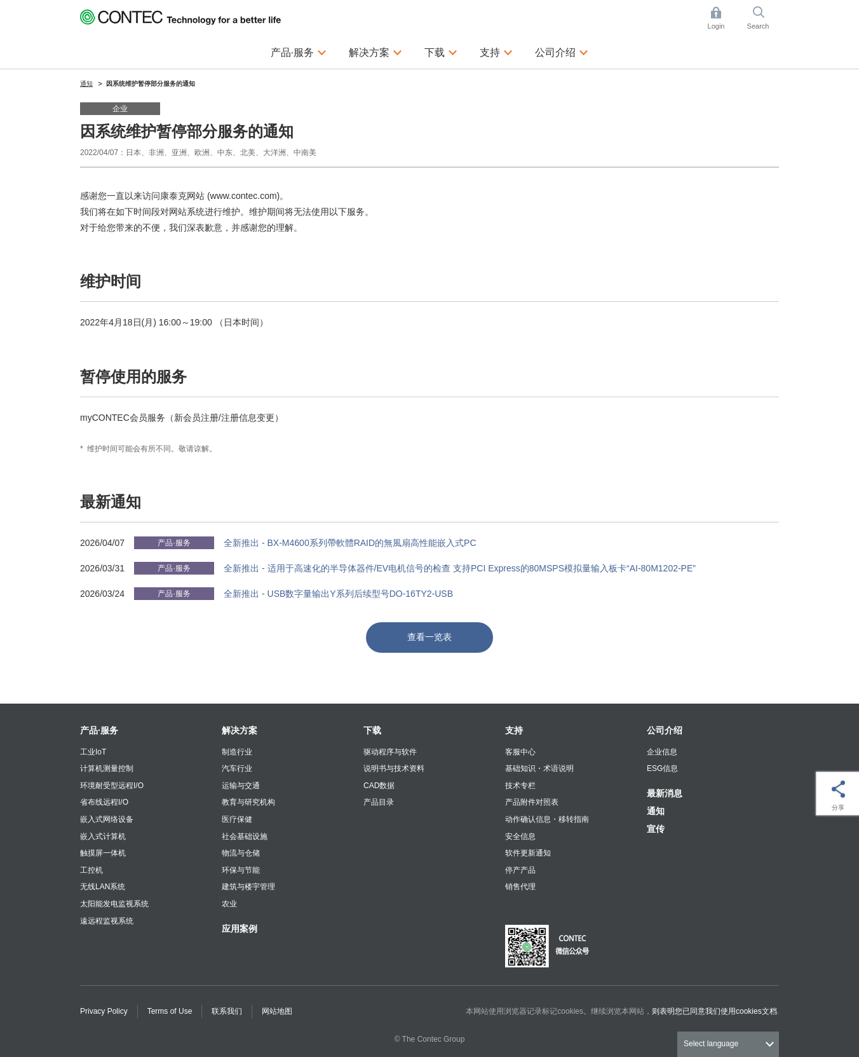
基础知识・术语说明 (539, 768)
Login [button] (722, 18)
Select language (711, 1043)
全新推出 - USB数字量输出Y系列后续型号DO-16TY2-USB (338, 594)
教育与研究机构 (248, 802)
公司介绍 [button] (561, 51)
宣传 (656, 829)
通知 (656, 811)
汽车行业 (237, 768)
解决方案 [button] (375, 51)
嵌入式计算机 (103, 836)
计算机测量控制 (106, 768)
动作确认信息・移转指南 (547, 819)
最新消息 (664, 793)
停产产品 (520, 870)
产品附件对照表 (531, 802)
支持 (514, 730)
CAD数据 (379, 785)
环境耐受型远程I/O (112, 785)
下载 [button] (440, 51)
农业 (229, 903)
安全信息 (520, 836)
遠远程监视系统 (106, 921)
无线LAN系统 (102, 886)
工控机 (91, 870)
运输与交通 (241, 785)
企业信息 (662, 751)
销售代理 (520, 886)
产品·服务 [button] (299, 51)
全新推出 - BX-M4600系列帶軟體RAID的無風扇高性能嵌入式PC (350, 543)
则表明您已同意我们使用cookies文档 (714, 1011)
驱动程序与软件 (390, 751)
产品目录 (378, 802)
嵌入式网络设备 (106, 819)
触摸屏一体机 (103, 853)
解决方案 (239, 730)
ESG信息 (662, 768)
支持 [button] (496, 51)
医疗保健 (237, 819)
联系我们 (227, 1011)
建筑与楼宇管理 (248, 886)
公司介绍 (664, 730)
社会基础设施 (244, 836)
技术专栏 (520, 785)
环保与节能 (241, 870)
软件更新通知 (528, 853)
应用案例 (239, 929)
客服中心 (520, 751)
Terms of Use (170, 1011)
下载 (372, 730)
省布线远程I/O (104, 802)
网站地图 (277, 1011)
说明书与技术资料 (393, 768)
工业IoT (93, 751)
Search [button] (763, 18)
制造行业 (237, 751)
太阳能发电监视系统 (114, 903)
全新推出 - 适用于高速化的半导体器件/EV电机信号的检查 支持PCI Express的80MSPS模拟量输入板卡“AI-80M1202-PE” (460, 568)
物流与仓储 (241, 853)
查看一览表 (429, 637)
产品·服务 (99, 730)
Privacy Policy (104, 1011)
